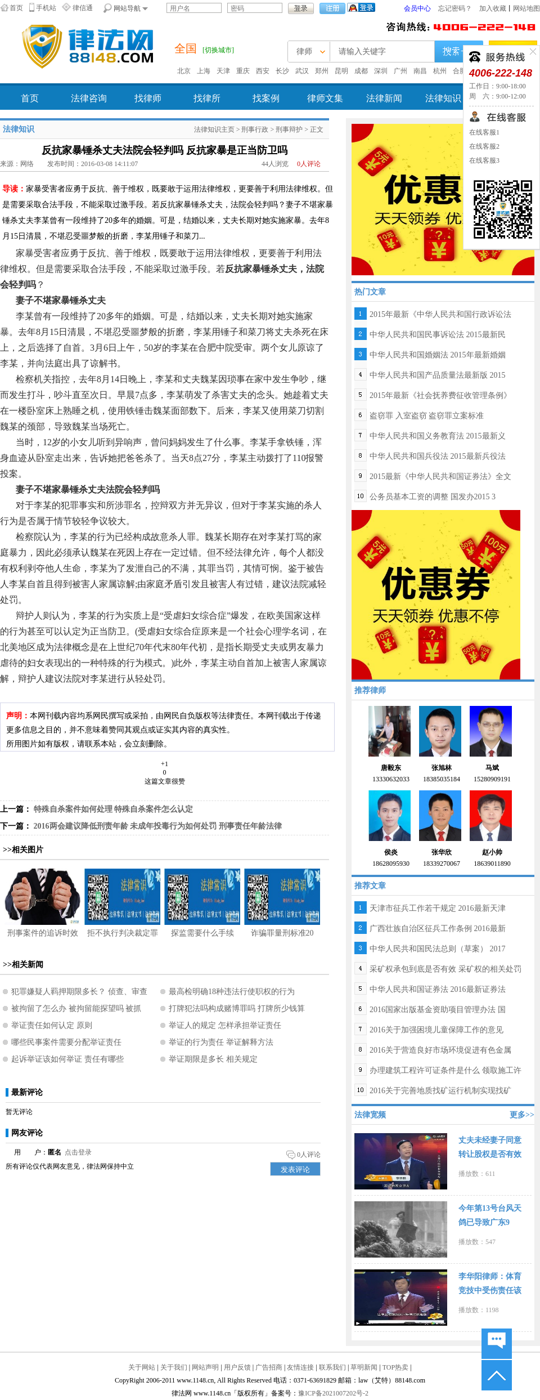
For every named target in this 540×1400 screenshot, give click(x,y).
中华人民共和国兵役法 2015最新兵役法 (438, 456)
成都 (361, 71)
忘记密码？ (455, 8)
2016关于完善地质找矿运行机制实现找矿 (440, 1090)
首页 (16, 8)
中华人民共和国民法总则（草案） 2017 (438, 949)
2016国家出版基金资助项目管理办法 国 (438, 1009)
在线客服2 (484, 146)
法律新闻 (384, 98)
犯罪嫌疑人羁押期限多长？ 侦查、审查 (79, 991)
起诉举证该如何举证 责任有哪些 (67, 1059)
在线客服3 (484, 160)
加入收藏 (492, 8)
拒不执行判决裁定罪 (122, 933)
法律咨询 (89, 98)
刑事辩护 (289, 129)
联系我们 (332, 1367)
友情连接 (300, 1367)
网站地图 (526, 8)
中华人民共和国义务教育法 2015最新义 (438, 436)
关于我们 (173, 1367)
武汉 (302, 71)
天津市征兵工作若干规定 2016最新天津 (438, 908)
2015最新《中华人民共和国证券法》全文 (440, 476)
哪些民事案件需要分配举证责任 (66, 1042)
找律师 (147, 98)
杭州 (440, 71)
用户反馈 (237, 1367)
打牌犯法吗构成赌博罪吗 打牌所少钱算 (237, 1008)
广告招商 (268, 1367)
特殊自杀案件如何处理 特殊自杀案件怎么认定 (114, 809)
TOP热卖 (395, 1367)
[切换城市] (218, 50)
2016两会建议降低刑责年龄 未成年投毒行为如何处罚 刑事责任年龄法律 (158, 826)
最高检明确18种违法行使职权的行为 (232, 991)
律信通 (83, 8)
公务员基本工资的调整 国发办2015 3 (433, 497)
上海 (203, 71)
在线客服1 (484, 132)
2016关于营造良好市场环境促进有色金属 (440, 1050)
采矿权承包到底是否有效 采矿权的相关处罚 (445, 969)
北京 (184, 71)
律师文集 (325, 98)
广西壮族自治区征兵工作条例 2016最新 (438, 928)
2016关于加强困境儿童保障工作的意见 (436, 1030)
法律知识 (443, 98)
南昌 (420, 71)
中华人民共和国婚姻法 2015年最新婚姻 (438, 355)
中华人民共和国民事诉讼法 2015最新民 (438, 334)
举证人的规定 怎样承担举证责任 (225, 1025)
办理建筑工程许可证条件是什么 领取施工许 (445, 1070)
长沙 (282, 71)
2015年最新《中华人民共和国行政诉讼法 (440, 314)
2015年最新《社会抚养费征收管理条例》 (440, 395)
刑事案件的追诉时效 (42, 933)
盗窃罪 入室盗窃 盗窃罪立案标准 (427, 415)
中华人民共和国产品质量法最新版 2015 (438, 375)
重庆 (243, 71)
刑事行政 (254, 129)
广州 (400, 71)
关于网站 (141, 1367)
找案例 (266, 98)
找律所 (207, 98)
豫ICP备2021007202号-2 (333, 1393)
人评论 (309, 164)
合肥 (459, 71)
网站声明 (205, 1367)
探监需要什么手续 (202, 933)
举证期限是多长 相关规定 (213, 1059)
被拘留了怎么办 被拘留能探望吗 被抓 (76, 1008)
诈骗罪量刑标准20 (282, 933)
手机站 (46, 8)
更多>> (522, 1115)
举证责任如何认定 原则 (51, 1025)
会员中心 (417, 8)
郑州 (321, 71)
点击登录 (78, 1152)
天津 (223, 71)
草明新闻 (363, 1367)
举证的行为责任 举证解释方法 (221, 1042)
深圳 (381, 71)
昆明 (341, 71)
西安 (262, 71)
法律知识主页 (214, 129)
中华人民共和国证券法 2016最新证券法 (438, 989)
